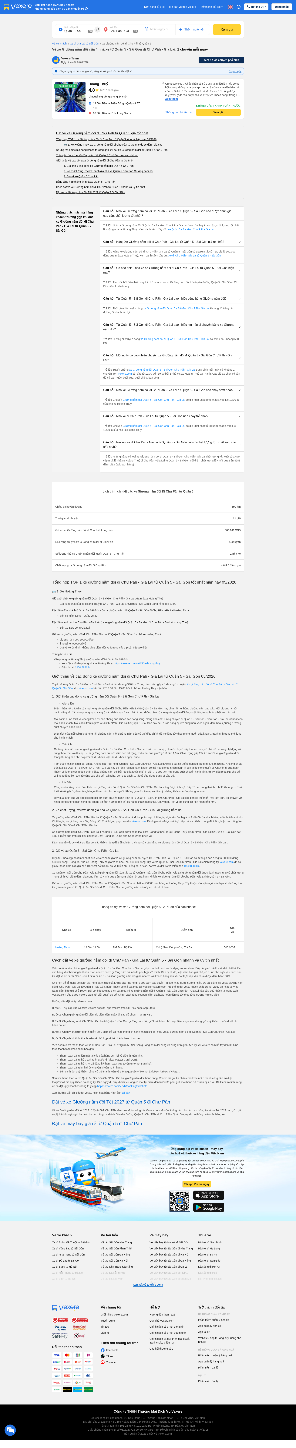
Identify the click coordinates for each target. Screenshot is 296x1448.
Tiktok (109, 1356)
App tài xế (204, 1331)
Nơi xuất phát (71, 27)
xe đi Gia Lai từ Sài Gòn (83, 44)
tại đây (126, 1092)
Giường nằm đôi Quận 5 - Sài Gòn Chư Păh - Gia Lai (154, 399)
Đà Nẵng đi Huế (207, 1272)
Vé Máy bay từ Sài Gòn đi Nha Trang (171, 1248)
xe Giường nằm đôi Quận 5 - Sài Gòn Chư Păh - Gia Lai (176, 308)
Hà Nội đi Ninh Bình (209, 1242)
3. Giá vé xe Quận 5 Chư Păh (81, 176)
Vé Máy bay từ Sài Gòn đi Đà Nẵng (170, 1260)
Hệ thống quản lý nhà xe (214, 1314)
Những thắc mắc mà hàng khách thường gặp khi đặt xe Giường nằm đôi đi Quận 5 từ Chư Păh (111, 149)
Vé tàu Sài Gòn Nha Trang (116, 1242)
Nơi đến (113, 27)
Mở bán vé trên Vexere (182, 6)
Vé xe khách (59, 43)
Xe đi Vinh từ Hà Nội (64, 1278)
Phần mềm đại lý (208, 1367)
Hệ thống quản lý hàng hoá (216, 1349)
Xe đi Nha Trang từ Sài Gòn (68, 1254)
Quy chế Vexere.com (162, 1320)
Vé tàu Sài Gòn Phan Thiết (116, 1248)
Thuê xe (204, 1235)
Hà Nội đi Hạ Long (209, 1248)
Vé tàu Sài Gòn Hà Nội (114, 1260)
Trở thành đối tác (212, 7)
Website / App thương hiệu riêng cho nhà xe (219, 1340)
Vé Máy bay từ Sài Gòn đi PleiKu (169, 1272)
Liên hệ (105, 1332)
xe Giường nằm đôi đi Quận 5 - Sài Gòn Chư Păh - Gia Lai (174, 339)
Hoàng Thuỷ (62, 947)
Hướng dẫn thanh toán (163, 1314)
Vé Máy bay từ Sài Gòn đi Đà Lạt (169, 1266)
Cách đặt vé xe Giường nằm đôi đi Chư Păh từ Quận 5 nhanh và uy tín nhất (100, 187)
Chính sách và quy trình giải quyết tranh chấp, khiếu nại (170, 1340)
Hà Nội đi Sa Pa (207, 1254)
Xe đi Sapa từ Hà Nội (64, 1266)
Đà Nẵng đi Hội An (209, 1266)
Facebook (112, 1350)
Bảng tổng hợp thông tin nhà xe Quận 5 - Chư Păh (85, 181)
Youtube (111, 1362)
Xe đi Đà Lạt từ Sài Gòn (66, 1260)
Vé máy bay (159, 1235)
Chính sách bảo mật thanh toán (168, 1332)
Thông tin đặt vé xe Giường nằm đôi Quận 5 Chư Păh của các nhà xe (97, 155)
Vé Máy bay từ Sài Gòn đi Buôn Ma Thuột (170, 1280)
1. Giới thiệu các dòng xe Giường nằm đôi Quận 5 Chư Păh (99, 165)
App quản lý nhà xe (209, 1325)
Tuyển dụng (108, 1320)
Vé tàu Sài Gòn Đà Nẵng (115, 1254)
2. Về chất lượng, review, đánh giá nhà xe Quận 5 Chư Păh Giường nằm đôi (108, 171)
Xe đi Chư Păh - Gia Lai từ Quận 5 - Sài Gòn (194, 255)
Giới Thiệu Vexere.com (114, 1314)
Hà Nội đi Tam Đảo (209, 1260)
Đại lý (202, 1375)
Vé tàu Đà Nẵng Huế (113, 1272)
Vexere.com (125, 373)
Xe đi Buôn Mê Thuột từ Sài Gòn (71, 1242)
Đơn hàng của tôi (154, 6)
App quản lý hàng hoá (211, 1361)
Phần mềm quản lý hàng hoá (215, 1355)
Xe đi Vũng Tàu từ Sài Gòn (68, 1248)
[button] (172, 213)
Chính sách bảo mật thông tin (167, 1326)
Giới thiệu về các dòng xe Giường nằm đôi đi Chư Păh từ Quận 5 (94, 160)
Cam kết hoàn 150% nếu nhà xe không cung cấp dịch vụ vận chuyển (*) (59, 6)
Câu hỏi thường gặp (161, 1348)
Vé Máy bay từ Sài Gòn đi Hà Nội (169, 1254)
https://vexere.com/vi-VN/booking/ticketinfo (122, 1086)
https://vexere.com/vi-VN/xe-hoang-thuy (137, 663)
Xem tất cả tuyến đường (148, 1284)
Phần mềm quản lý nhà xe (213, 1319)
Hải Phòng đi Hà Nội (210, 1278)
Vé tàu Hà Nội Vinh (112, 1278)
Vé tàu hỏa (109, 1235)
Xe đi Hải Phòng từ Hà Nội (67, 1272)
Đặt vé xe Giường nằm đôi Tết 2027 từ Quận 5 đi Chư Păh (90, 192)
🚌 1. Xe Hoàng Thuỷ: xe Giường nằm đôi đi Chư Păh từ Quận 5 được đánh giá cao (113, 144)
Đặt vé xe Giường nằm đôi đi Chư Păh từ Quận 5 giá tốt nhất (102, 133)
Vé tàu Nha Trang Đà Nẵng (117, 1266)
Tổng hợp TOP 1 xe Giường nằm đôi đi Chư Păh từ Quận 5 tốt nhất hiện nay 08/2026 (106, 139)
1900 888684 (82, 667)
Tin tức (105, 1326)
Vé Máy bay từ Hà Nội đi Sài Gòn (169, 1242)
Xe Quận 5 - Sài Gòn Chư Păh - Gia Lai (191, 229)
